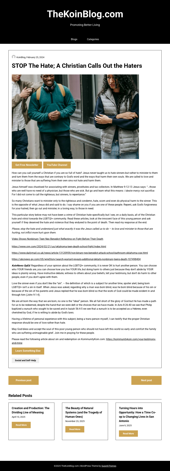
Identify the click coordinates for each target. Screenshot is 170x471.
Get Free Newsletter (26, 164)
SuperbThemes (108, 466)
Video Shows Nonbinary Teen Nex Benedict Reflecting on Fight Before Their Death (57, 238)
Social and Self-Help (25, 360)
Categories (93, 39)
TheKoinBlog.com (85, 14)
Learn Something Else (28, 350)
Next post (146, 380)
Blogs (74, 39)
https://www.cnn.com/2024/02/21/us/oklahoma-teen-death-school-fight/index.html (59, 246)
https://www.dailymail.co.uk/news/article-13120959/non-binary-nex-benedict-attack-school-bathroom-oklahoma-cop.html (80, 252)
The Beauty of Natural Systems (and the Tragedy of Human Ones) (83, 412)
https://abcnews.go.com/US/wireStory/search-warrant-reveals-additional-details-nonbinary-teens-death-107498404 (76, 259)
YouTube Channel (57, 164)
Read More (21, 425)
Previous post (23, 380)
